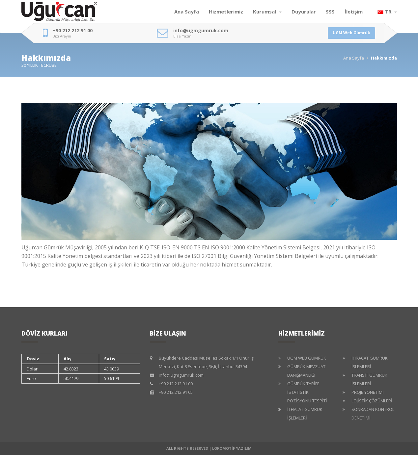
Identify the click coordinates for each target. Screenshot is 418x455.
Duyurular (304, 11)
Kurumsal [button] (267, 11)
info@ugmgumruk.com (200, 30)
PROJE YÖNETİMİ (367, 392)
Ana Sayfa (186, 11)
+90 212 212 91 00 (73, 30)
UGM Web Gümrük (351, 33)
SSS (330, 11)
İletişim (354, 11)
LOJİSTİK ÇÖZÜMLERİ (371, 401)
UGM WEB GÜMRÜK (306, 358)
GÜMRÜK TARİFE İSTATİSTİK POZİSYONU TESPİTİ (307, 392)
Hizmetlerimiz (226, 11)
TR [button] (387, 11)
